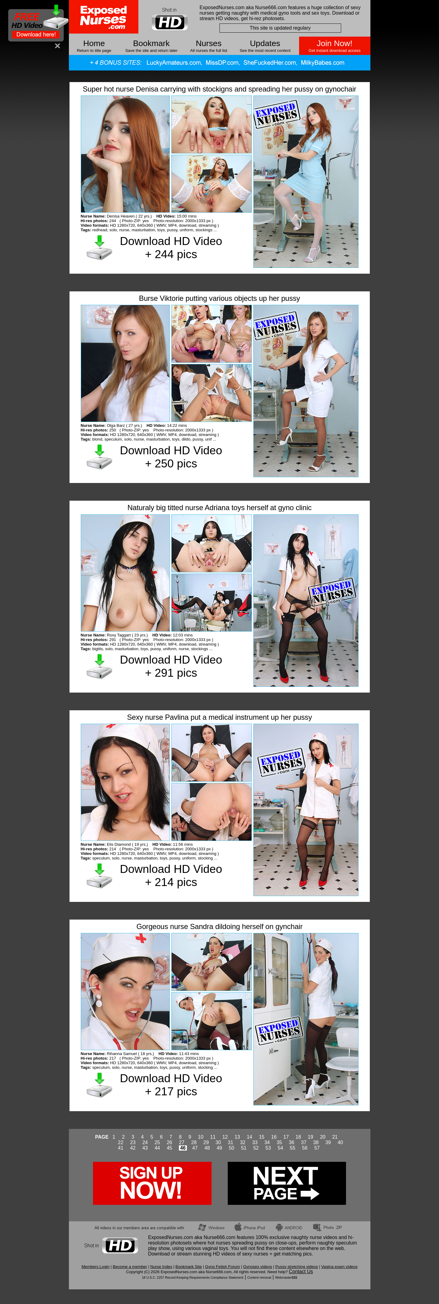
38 (316, 1142)
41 (120, 1148)
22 (120, 1142)
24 (145, 1142)
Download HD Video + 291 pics (171, 666)
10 (200, 1137)
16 (274, 1137)
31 (230, 1142)
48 (207, 1148)
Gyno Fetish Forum (222, 1266)
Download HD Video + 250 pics (171, 457)
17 (286, 1137)
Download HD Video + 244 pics (171, 248)
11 (213, 1137)
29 (206, 1142)
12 (225, 1137)
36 (291, 1142)
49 (219, 1148)
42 (133, 1148)
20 (323, 1137)
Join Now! (334, 43)
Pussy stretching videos (296, 1266)
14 (249, 1137)
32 (242, 1142)
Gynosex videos (257, 1266)
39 (328, 1142)
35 (279, 1142)
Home (94, 43)
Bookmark (151, 43)
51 (244, 1148)
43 (145, 1148)
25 (157, 1142)
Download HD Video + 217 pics (171, 1085)
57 (317, 1148)
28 (194, 1142)
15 (261, 1137)
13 (237, 1137)
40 (340, 1142)
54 (280, 1148)
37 (303, 1142)
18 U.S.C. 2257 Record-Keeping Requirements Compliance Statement (192, 1277)
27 (181, 1142)
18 (298, 1137)
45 (169, 1148)
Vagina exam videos (339, 1266)
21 (335, 1137)
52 (256, 1148)
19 (310, 1137)
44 (157, 1148)
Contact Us (301, 1271)
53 (268, 1148)
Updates (265, 43)
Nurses (208, 43)
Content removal (259, 1277)
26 (169, 1142)
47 (195, 1148)
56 (305, 1148)
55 (292, 1148)
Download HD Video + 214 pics (171, 875)
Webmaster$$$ (286, 1277)
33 (255, 1142)
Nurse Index (161, 1266)
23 (133, 1142)
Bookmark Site (189, 1266)
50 (231, 1148)
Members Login (95, 1266)
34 (267, 1142)
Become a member (130, 1266)
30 (218, 1142)
